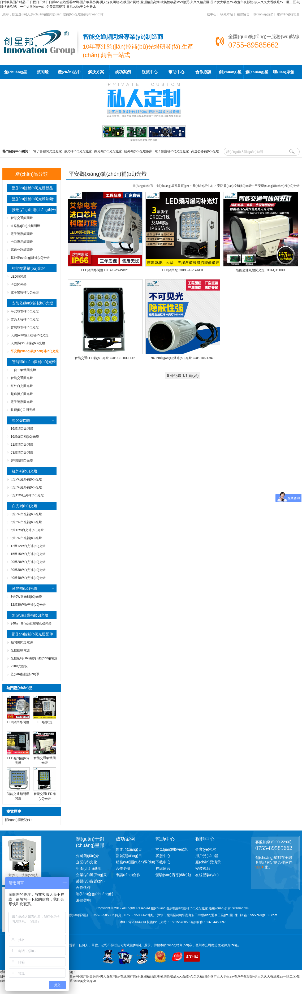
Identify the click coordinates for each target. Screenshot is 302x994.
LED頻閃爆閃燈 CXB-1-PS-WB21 (105, 270)
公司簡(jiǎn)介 (87, 856)
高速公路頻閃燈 (22, 250)
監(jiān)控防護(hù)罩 (25, 674)
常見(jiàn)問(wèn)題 (172, 849)
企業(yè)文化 (86, 862)
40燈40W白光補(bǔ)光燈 (28, 578)
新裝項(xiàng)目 (129, 856)
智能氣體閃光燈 (22, 460)
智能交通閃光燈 (22, 378)
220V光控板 (19, 666)
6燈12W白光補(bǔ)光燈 (27, 530)
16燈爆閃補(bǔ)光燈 (25, 436)
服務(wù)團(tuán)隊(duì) (135, 862)
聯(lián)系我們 (263, 14)
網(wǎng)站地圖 (288, 14)
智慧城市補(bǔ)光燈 (25, 327)
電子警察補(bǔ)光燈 (25, 292)
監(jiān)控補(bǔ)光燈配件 (32, 634)
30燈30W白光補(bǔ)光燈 (28, 570)
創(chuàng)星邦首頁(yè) (15, 74)
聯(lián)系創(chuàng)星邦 (283, 74)
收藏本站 (226, 14)
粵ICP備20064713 (133, 922)
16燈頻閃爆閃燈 (22, 429)
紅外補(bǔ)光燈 (24, 471)
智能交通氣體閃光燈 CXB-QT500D (260, 270)
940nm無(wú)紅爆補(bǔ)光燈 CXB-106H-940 (182, 358)
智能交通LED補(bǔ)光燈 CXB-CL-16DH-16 (105, 358)
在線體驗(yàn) (207, 875)
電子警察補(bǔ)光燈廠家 (171, 151)
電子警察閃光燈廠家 (47, 151)
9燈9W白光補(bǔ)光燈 (26, 538)
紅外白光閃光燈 (22, 386)
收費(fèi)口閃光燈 (23, 410)
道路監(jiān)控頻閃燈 (25, 226)
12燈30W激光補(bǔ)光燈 (28, 604)
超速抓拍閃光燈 (22, 394)
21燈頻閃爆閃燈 (22, 444)
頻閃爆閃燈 (21, 420)
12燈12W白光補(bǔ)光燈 (28, 546)
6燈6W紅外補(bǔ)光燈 (26, 487)
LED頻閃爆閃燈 (18, 722)
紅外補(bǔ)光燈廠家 (138, 151)
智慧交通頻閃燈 (22, 218)
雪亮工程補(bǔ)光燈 (25, 319)
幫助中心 (176, 72)
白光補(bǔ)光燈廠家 (108, 151)
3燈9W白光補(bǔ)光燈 (26, 514)
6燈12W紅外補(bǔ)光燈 (27, 495)
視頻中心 (150, 72)
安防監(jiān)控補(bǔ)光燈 (32, 303)
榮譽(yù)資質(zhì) (90, 881)
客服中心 (163, 856)
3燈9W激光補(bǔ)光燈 (26, 597)
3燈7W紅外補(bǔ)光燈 (26, 479)
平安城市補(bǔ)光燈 (25, 311)
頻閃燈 (43, 72)
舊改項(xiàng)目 (129, 849)
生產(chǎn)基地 (88, 868)
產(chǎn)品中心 (69, 74)
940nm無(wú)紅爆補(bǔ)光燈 (31, 623)
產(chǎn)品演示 (208, 862)
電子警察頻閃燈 (22, 234)
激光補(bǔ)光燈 (24, 588)
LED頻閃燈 (18, 276)
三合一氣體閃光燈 (23, 370)
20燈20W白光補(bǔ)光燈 (28, 562)
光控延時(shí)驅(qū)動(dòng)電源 (34, 658)
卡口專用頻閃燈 (22, 242)
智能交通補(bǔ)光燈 (28, 268)
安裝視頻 (202, 868)
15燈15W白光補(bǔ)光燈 (28, 554)
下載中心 (210, 14)
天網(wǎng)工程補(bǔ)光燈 (30, 335)
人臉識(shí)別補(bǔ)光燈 (28, 343)
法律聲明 (83, 900)
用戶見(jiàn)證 (206, 856)
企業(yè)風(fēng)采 (91, 875)
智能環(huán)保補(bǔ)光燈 (34, 362)
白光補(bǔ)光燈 (24, 506)
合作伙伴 (83, 887)
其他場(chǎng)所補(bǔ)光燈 (30, 258)
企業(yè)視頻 (206, 849)
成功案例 (123, 72)
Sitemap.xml (240, 908)
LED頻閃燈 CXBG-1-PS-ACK (182, 270)
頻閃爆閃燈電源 (22, 642)
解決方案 (96, 72)
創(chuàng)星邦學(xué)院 (230, 74)
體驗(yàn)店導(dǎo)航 (173, 875)
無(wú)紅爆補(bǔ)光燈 (30, 615)
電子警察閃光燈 (22, 402)
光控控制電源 (20, 650)
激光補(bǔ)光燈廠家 (78, 151)
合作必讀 (203, 72)
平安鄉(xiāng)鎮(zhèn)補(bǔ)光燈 (277, 186)
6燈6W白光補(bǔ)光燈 (26, 522)
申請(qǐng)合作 (128, 875)
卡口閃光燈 (19, 284)
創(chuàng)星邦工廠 (257, 74)
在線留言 (243, 14)
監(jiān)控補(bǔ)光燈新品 (32, 188)
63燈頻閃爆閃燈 (22, 452)
